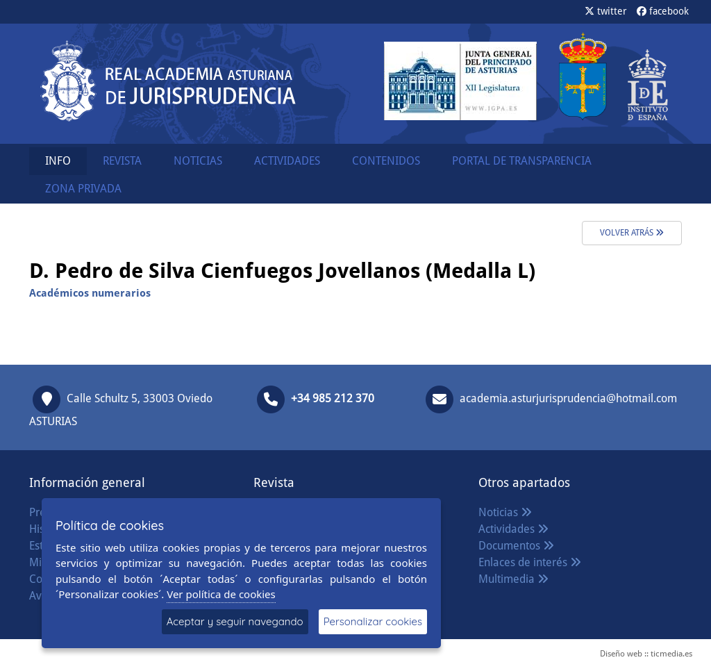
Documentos (516, 545)
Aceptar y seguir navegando (235, 621)
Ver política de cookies (221, 594)
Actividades (513, 529)
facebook (663, 11)
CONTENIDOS (386, 160)
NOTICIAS (198, 160)
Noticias (505, 512)
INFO (58, 160)
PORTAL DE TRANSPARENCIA (522, 160)
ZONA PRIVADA (83, 188)
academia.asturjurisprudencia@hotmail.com (568, 398)
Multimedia (513, 579)
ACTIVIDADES (287, 160)
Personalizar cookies (373, 621)
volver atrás (632, 233)
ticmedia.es (671, 654)
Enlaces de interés (529, 562)
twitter (606, 11)
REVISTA (122, 160)
